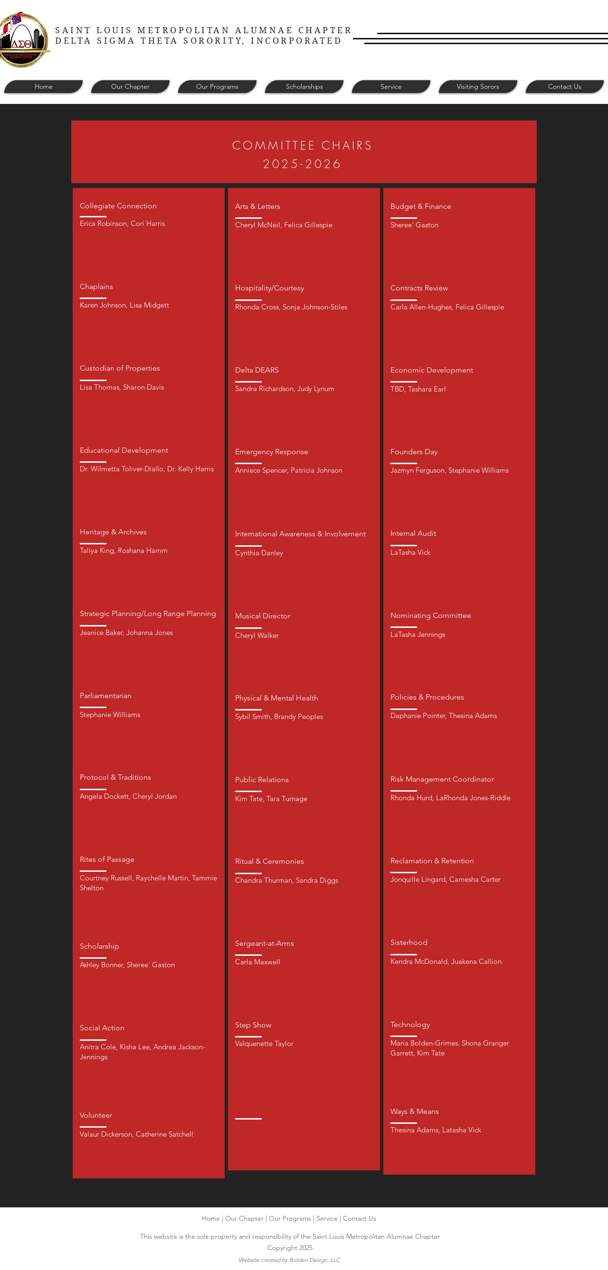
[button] (130, 86)
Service (327, 1218)
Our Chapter (244, 1218)
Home (211, 1218)
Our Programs (290, 1218)
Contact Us (359, 1218)
